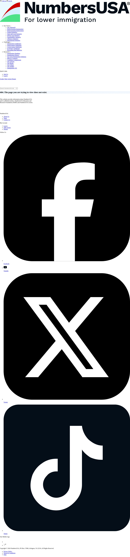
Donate (6, 129)
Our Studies (10, 66)
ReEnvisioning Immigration (15, 29)
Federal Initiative (12, 32)
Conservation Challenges (14, 47)
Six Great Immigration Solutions (16, 56)
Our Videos (10, 65)
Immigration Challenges (14, 43)
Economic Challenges (13, 48)
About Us (6, 116)
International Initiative (13, 40)
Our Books (10, 63)
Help (5, 554)
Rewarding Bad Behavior (14, 50)
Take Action (7, 127)
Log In (5, 76)
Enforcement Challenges (14, 45)
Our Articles (10, 61)
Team (5, 118)
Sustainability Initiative (14, 37)
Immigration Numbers (13, 53)
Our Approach (11, 27)
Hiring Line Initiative (13, 35)
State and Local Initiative (14, 34)
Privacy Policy (8, 551)
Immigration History (13, 55)
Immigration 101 (12, 68)
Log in (5, 126)
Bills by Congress (12, 58)
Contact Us (7, 120)
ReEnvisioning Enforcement (15, 30)
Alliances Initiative (12, 39)
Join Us (6, 74)
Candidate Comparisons (14, 60)
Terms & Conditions (9, 553)
